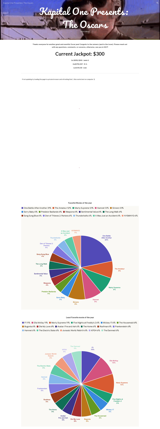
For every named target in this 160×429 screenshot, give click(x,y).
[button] (157, 2)
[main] (85, 20)
